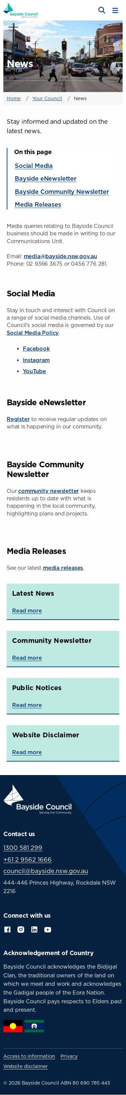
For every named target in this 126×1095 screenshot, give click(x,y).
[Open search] (101, 10)
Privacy (69, 1056)
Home (13, 98)
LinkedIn (34, 929)
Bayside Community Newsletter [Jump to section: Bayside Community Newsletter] (62, 191)
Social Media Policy (33, 333)
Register (18, 419)
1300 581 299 (22, 848)
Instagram (36, 360)
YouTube (34, 371)
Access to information (29, 1056)
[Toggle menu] (115, 10)
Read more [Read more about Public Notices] (27, 705)
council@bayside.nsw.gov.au (45, 871)
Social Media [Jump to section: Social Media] (34, 165)
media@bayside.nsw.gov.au (60, 256)
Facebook (36, 349)
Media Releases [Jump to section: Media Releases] (38, 204)
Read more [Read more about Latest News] (27, 611)
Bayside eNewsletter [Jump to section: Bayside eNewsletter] (45, 178)
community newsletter (48, 491)
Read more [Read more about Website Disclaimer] (27, 752)
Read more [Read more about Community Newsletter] (27, 658)
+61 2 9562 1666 (27, 859)
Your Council (47, 98)
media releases (63, 568)
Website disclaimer (25, 1066)
